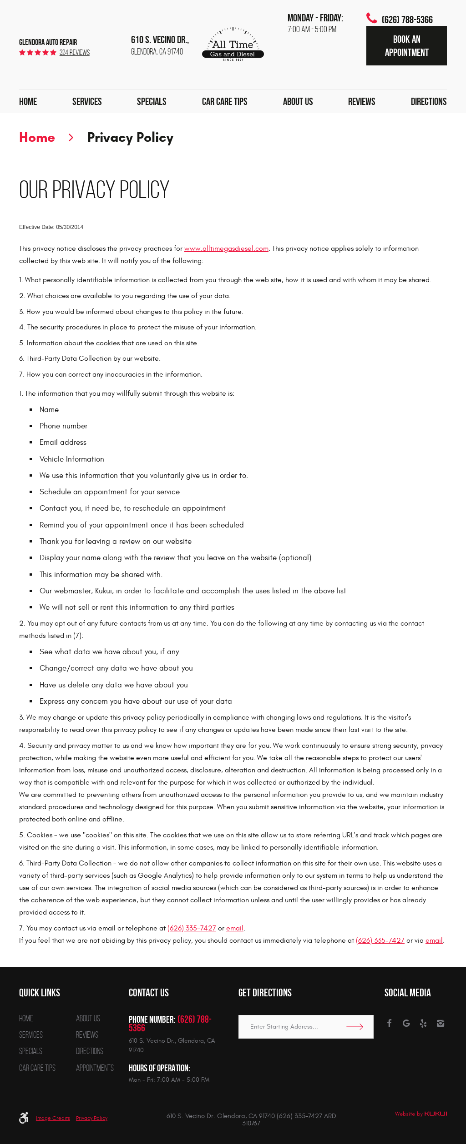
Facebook (389, 1023)
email (234, 928)
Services (87, 101)
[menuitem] (28, 101)
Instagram (440, 1023)
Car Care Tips (225, 101)
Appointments (95, 1068)
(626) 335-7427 (191, 928)
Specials (152, 101)
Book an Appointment (407, 45)
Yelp (423, 1023)
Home (28, 101)
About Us (298, 101)
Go (357, 1027)
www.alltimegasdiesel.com (226, 248)
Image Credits (53, 1118)
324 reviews (75, 52)
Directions (429, 101)
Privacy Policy (130, 137)
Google (406, 1023)
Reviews (361, 101)
